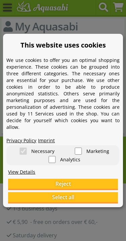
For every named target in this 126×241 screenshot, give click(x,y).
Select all (63, 197)
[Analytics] (52, 159)
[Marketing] (78, 151)
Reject (63, 183)
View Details (21, 172)
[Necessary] (23, 151)
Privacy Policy (21, 140)
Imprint (46, 140)
